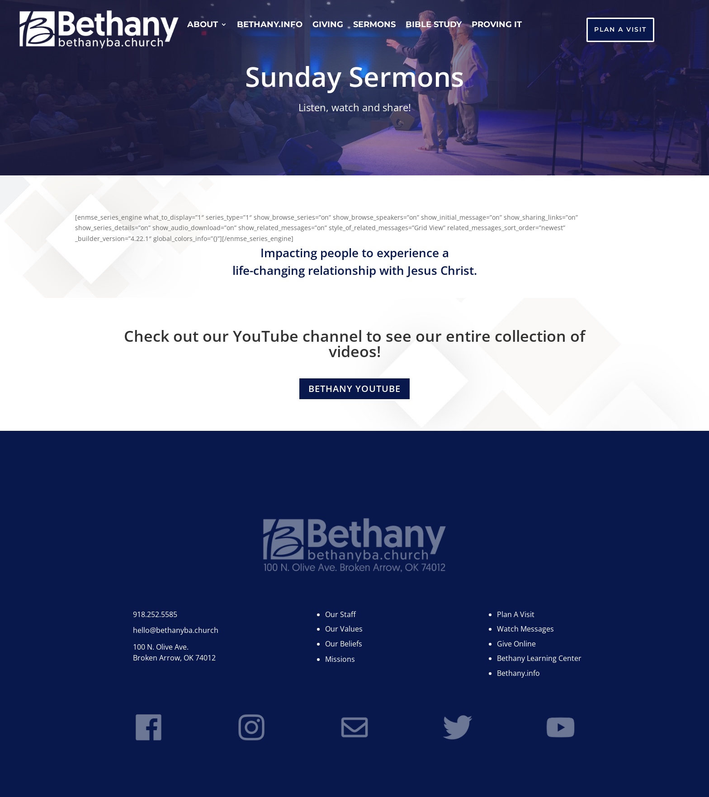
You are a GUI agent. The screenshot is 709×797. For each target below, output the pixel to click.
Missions (340, 659)
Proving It (497, 25)
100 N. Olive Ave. (161, 647)
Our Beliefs (343, 644)
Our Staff (340, 614)
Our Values (344, 629)
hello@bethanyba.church (175, 630)
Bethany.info (270, 25)
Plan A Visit (620, 29)
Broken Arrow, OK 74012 (174, 658)
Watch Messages (525, 629)
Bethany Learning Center (539, 658)
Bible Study (434, 25)
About (202, 25)
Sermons (374, 25)
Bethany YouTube (354, 388)
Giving (327, 25)
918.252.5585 (155, 614)
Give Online (516, 644)
